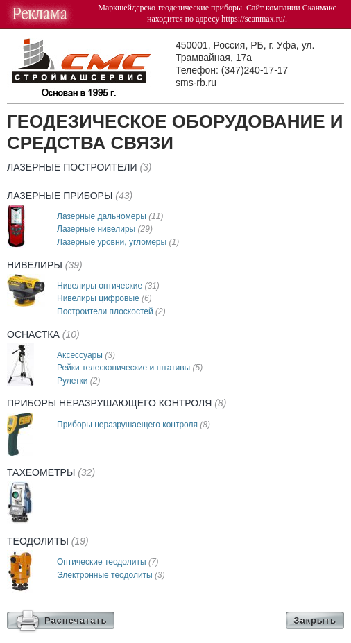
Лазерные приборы (69, 195)
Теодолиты (48, 541)
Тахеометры (51, 472)
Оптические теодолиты (108, 562)
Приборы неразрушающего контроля (116, 403)
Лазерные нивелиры (105, 229)
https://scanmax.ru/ (253, 19)
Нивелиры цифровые (104, 298)
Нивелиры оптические (108, 286)
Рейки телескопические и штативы (130, 367)
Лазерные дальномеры (110, 216)
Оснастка (43, 334)
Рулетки (78, 381)
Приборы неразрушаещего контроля (133, 424)
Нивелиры (45, 265)
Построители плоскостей (111, 311)
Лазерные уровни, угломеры (118, 242)
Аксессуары (86, 355)
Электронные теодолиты (111, 575)
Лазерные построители (79, 167)
